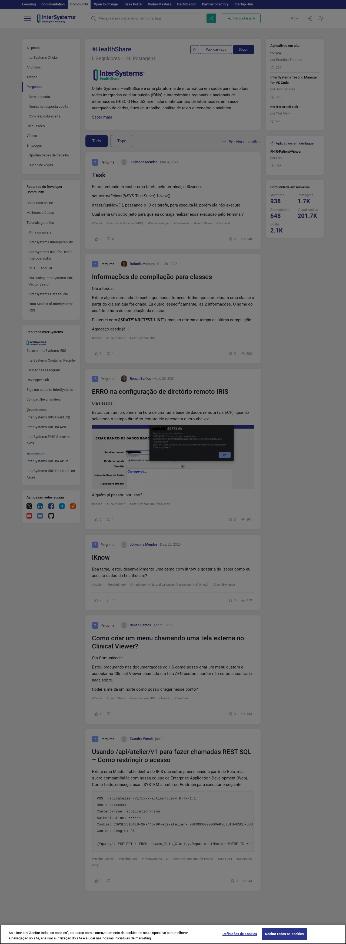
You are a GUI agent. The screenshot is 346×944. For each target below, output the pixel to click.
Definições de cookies (239, 938)
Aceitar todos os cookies (284, 938)
